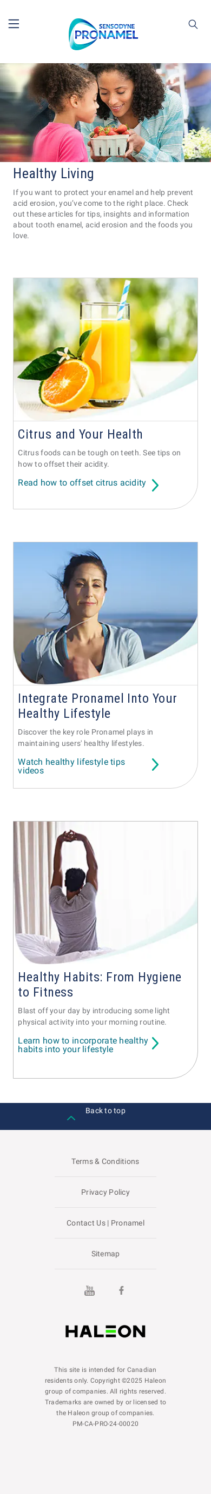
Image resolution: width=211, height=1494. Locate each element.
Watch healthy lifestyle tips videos (71, 767)
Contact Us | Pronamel (105, 1223)
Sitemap (105, 1253)
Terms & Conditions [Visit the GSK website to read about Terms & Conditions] (105, 1161)
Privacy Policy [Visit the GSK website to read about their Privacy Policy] (105, 1192)
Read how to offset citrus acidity (82, 483)
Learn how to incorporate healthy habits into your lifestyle (83, 1045)
